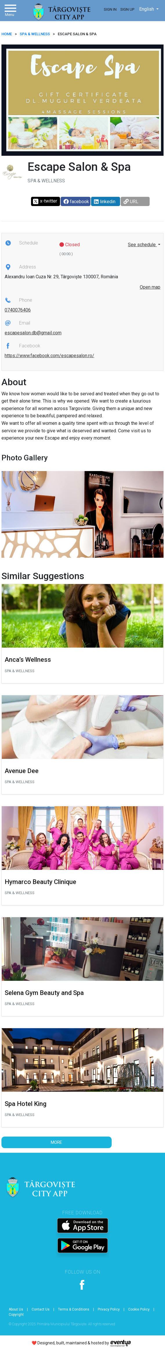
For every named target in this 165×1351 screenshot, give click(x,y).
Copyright (16, 1315)
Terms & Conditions (73, 1309)
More (56, 1142)
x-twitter (44, 201)
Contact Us (41, 1309)
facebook (76, 201)
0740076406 (18, 310)
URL (131, 201)
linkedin (104, 201)
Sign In (110, 9)
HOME (6, 34)
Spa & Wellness (35, 34)
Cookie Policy (139, 1309)
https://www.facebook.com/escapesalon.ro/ (49, 355)
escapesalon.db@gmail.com (33, 333)
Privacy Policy (109, 1309)
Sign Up (127, 9)
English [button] (147, 9)
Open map (150, 287)
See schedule (142, 244)
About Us (16, 1309)
